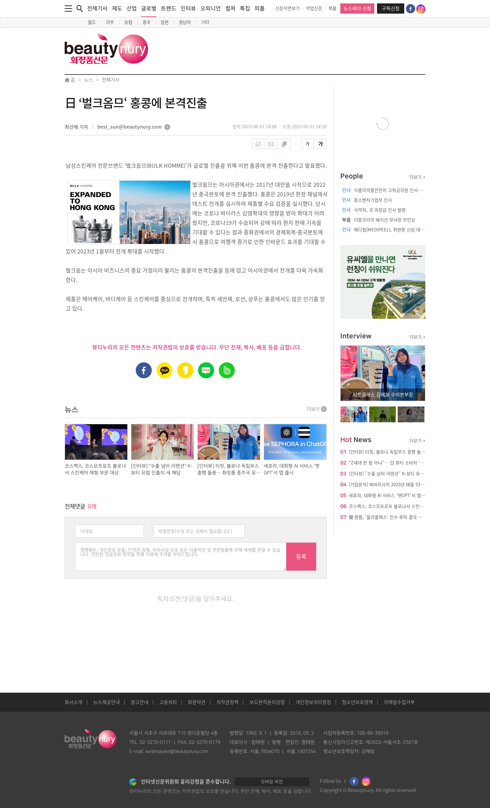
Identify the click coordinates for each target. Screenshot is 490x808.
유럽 (128, 22)
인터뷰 (188, 8)
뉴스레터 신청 (357, 8)
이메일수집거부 (399, 702)
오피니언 (210, 8)
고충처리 (168, 702)
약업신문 (314, 8)
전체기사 (97, 8)
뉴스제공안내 (106, 702)
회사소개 (73, 702)
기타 (205, 22)
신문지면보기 (287, 8)
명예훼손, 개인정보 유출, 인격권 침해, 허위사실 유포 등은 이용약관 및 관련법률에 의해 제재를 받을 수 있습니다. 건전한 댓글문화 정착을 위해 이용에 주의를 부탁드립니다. (180, 557)
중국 (147, 22)
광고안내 (139, 702)
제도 (117, 8)
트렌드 (168, 8)
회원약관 (197, 702)
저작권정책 (227, 702)
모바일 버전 (272, 781)
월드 (92, 22)
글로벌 (149, 11)
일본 (165, 22)
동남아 (185, 22)
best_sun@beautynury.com (129, 127)
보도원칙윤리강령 (267, 702)
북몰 (332, 8)
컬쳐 (230, 8)
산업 (132, 8)
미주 (110, 22)
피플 (260, 8)
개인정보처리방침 (313, 702)
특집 (245, 8)
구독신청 (390, 8)
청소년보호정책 (357, 702)
